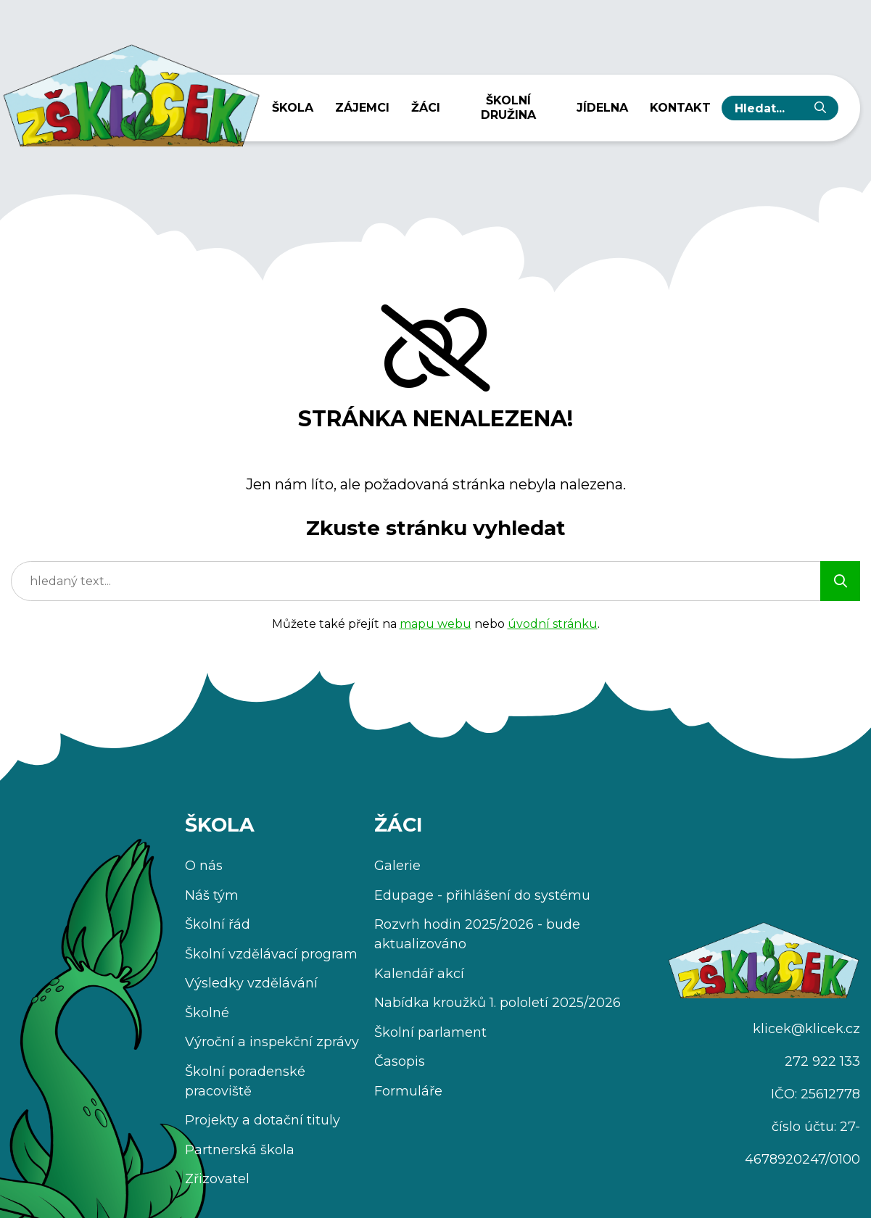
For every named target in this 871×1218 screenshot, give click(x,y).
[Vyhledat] (820, 108)
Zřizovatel (217, 1179)
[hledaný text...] (768, 108)
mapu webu (435, 624)
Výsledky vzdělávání (251, 983)
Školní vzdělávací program (271, 954)
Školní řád (217, 924)
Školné (207, 1013)
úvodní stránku (553, 624)
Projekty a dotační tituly (262, 1120)
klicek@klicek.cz (806, 1029)
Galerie (397, 866)
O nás (204, 866)
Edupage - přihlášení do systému (482, 895)
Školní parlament (430, 1032)
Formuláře (408, 1091)
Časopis (399, 1061)
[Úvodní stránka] (130, 90)
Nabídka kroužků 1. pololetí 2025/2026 (497, 1003)
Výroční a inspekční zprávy (272, 1042)
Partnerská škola (239, 1150)
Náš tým (212, 895)
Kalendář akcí (419, 974)
